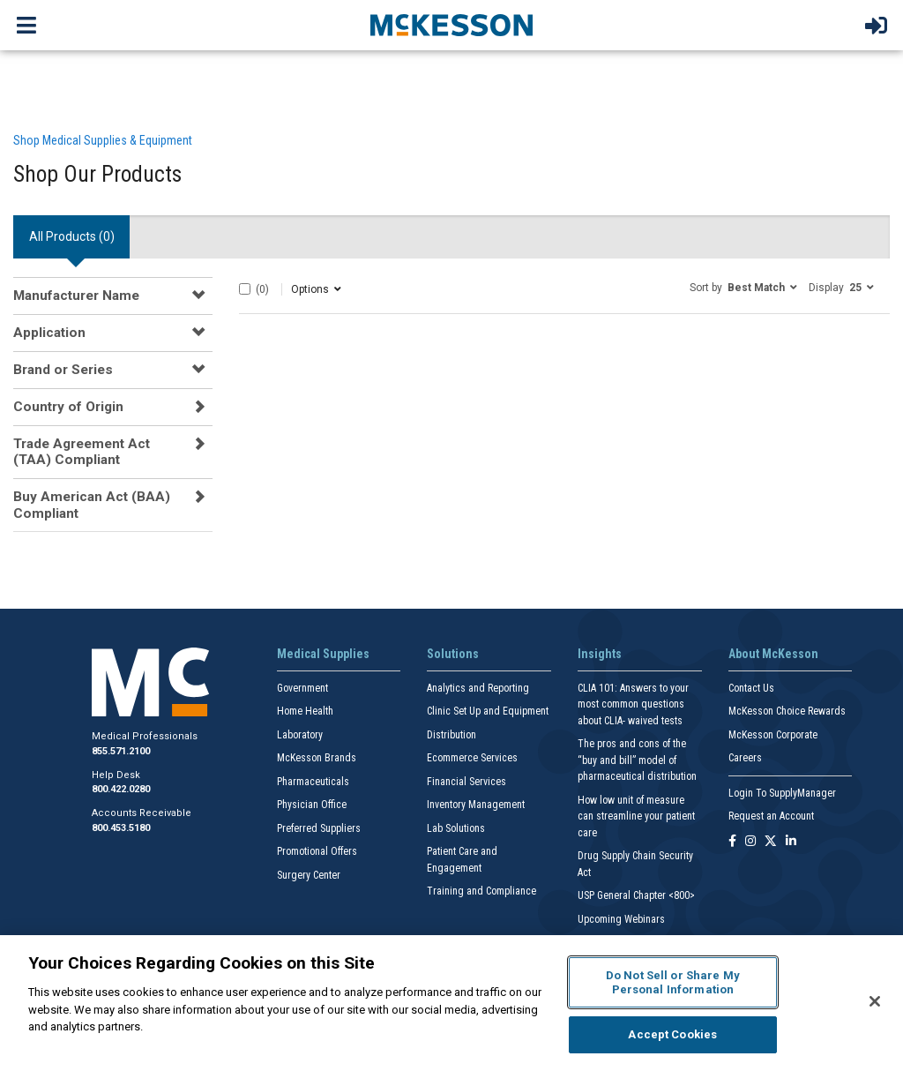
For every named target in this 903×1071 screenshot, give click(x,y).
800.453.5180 (121, 828)
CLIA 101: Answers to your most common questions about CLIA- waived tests (633, 704)
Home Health (305, 711)
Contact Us (751, 688)
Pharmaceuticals (313, 781)
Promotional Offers (317, 851)
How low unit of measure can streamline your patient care (636, 816)
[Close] (874, 1001)
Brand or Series (63, 370)
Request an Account (771, 816)
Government (302, 688)
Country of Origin (68, 407)
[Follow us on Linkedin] (791, 842)
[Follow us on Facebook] (732, 842)
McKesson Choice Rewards (787, 711)
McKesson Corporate (772, 735)
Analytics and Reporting (478, 688)
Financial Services (466, 781)
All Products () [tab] (72, 236)
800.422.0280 (121, 789)
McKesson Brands (316, 758)
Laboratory (300, 735)
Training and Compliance (481, 891)
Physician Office (312, 804)
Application (49, 333)
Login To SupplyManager (782, 793)
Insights (600, 654)
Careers (745, 758)
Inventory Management (476, 804)
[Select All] (244, 289)
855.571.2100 (121, 751)
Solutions (453, 654)
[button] (743, 287)
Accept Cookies (672, 1034)
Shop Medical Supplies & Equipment (102, 140)
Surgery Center (308, 875)
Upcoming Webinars (621, 919)
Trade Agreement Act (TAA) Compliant (81, 452)
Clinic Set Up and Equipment (488, 711)
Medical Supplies (323, 654)
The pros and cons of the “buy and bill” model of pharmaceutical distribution (637, 760)
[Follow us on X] (771, 842)
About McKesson (773, 654)
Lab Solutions (456, 828)
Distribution (451, 735)
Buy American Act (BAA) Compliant (91, 505)
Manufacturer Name (76, 295)
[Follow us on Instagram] (750, 842)
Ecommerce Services (472, 758)
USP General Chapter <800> (636, 895)
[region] (451, 1003)
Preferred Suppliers (319, 828)
